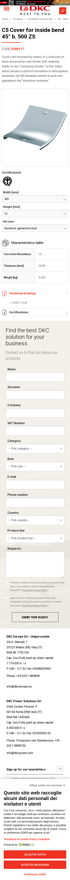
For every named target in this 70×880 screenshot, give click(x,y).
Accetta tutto (35, 854)
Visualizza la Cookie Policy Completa (27, 839)
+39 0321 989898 (28, 676)
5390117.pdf (19, 302)
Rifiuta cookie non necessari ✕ (47, 785)
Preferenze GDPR (35, 874)
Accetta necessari (35, 864)
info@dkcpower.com (20, 753)
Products (18, 19)
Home (5, 19)
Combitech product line (40, 19)
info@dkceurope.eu (19, 686)
